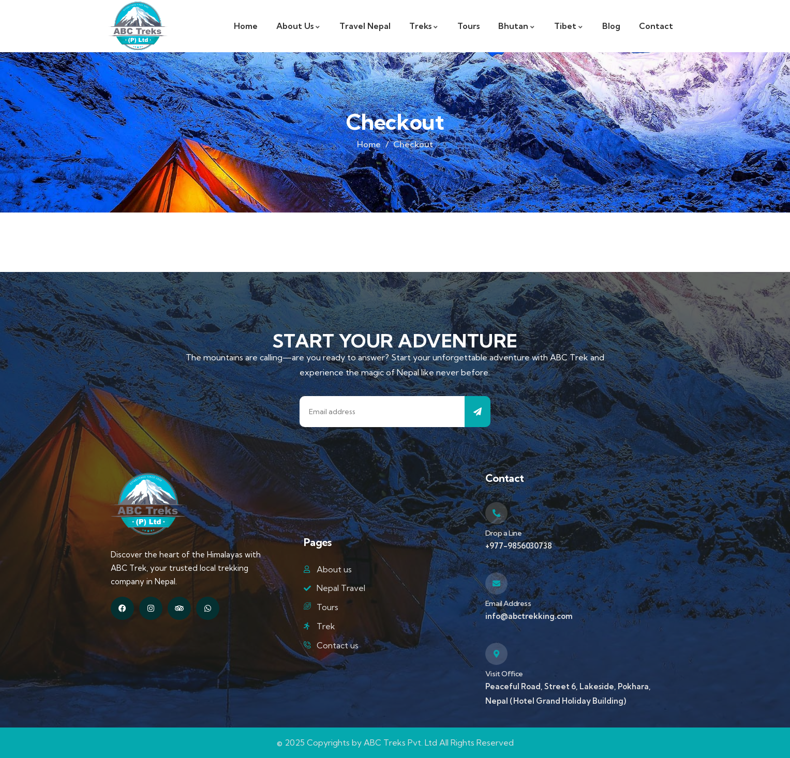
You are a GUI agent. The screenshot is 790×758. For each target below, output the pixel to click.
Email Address (508, 603)
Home (369, 144)
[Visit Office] (496, 654)
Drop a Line (503, 533)
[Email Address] (496, 583)
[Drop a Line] (496, 513)
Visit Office (504, 673)
